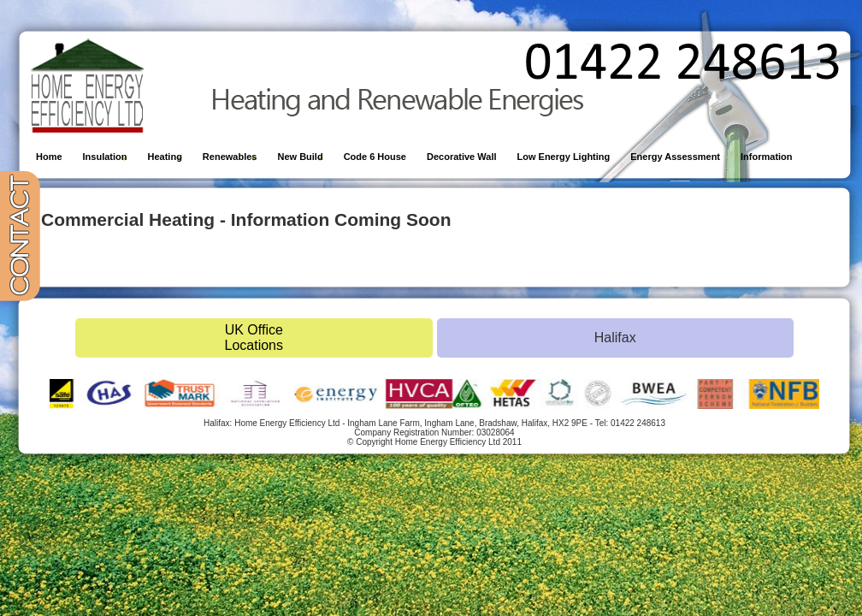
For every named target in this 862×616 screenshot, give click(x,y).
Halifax (615, 337)
